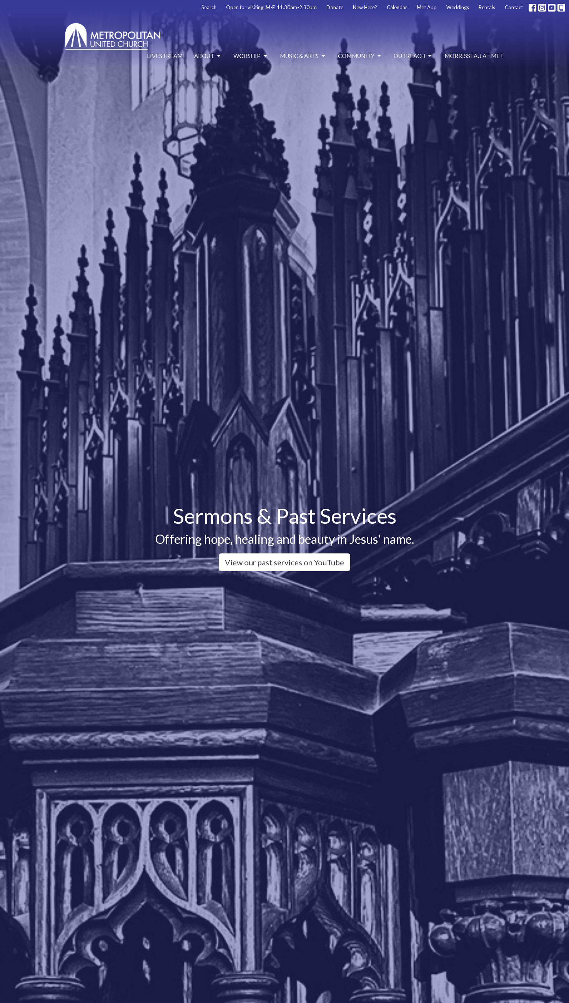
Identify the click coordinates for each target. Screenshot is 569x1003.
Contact (514, 7)
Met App (427, 7)
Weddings (457, 7)
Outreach (413, 56)
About (208, 56)
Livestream (165, 55)
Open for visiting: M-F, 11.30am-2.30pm (271, 7)
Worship (250, 56)
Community (360, 56)
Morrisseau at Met (474, 55)
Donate (334, 7)
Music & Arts (303, 56)
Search (208, 7)
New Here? (365, 7)
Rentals (487, 7)
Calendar (397, 7)
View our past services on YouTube (284, 562)
